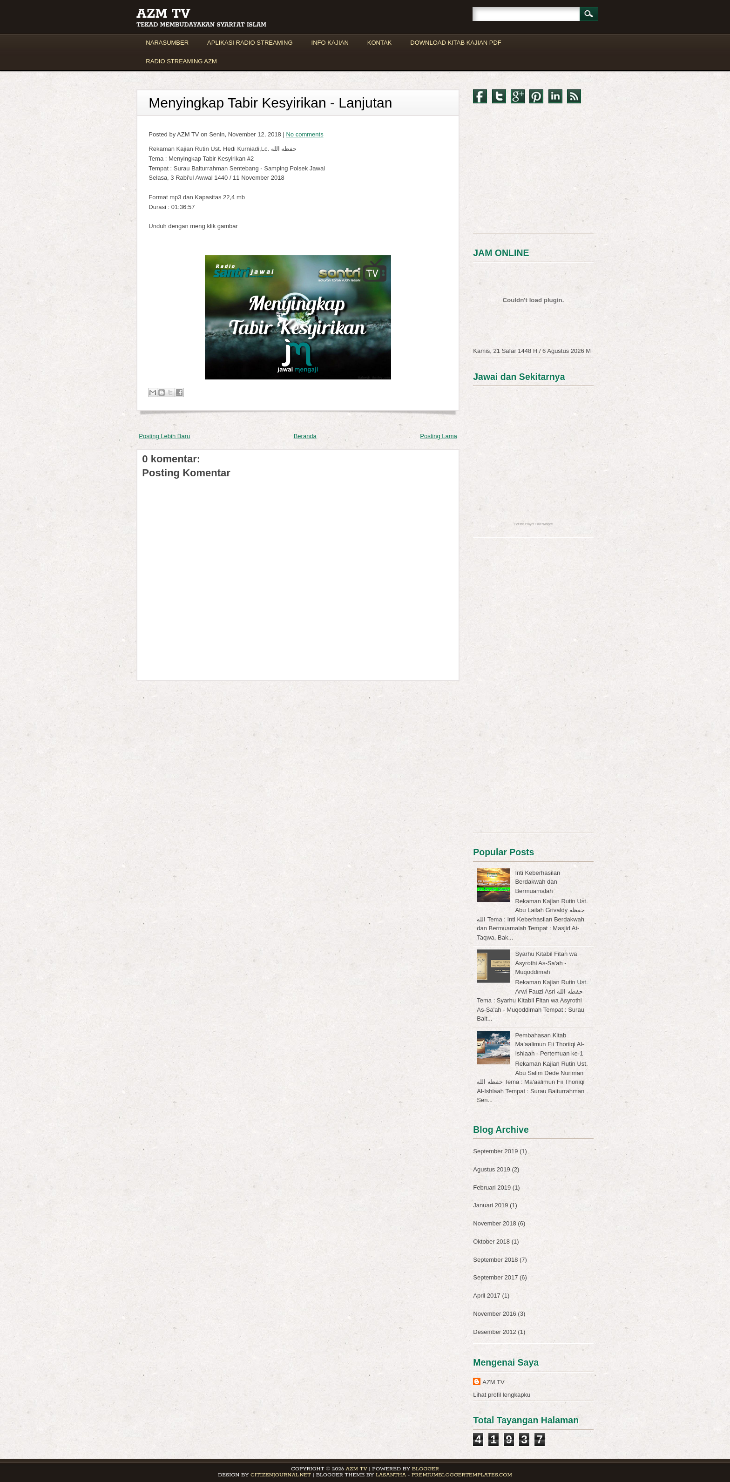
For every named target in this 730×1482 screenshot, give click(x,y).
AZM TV (163, 14)
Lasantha (391, 1474)
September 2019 (495, 1151)
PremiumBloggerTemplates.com (462, 1474)
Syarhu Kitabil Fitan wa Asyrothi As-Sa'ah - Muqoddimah (546, 962)
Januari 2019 (490, 1205)
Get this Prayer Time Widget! (533, 524)
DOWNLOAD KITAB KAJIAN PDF (455, 42)
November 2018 (494, 1223)
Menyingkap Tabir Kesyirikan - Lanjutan (270, 102)
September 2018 (495, 1259)
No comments (304, 134)
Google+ (518, 96)
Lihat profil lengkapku (501, 1394)
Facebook (480, 96)
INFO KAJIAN (330, 42)
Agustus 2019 (491, 1169)
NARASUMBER (167, 42)
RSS (574, 96)
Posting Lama (438, 436)
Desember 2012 (494, 1331)
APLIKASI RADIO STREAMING (250, 42)
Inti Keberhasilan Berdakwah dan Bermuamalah (537, 881)
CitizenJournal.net (280, 1474)
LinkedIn (555, 96)
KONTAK (379, 42)
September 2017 (495, 1277)
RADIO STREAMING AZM (181, 61)
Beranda (305, 436)
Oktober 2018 (491, 1241)
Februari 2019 (492, 1187)
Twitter (499, 96)
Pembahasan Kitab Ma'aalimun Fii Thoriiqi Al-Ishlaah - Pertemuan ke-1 (549, 1044)
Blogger (425, 1468)
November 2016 (494, 1313)
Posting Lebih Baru (164, 436)
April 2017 (486, 1295)
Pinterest (536, 96)
